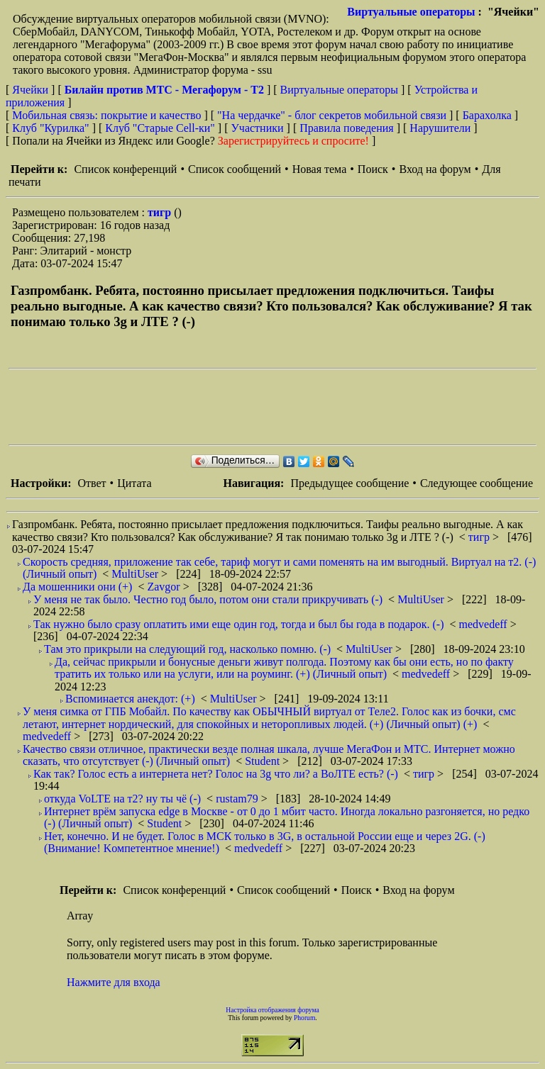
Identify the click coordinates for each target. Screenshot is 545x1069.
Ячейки (31, 90)
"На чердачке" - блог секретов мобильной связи (331, 115)
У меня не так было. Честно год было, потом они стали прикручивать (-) (207, 599)
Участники (257, 128)
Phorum (304, 1018)
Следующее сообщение (476, 483)
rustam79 (238, 799)
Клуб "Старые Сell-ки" (160, 128)
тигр (161, 212)
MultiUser (136, 574)
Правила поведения (346, 128)
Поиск (373, 169)
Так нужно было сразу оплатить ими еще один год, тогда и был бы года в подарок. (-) (238, 624)
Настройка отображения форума (272, 1010)
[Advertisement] (267, 407)
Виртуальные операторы (411, 12)
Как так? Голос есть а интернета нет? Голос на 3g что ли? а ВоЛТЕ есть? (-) (215, 774)
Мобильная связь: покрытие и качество (106, 115)
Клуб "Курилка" (50, 128)
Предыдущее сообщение (349, 483)
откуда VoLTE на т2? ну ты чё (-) (122, 799)
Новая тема (319, 169)
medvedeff (484, 624)
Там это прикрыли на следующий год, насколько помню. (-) (187, 649)
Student (263, 761)
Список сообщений (234, 169)
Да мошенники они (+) (77, 587)
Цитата (134, 483)
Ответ (91, 483)
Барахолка (487, 115)
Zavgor (164, 587)
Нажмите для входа (113, 982)
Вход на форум (434, 169)
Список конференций (125, 169)
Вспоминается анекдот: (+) (130, 699)
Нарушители (439, 128)
